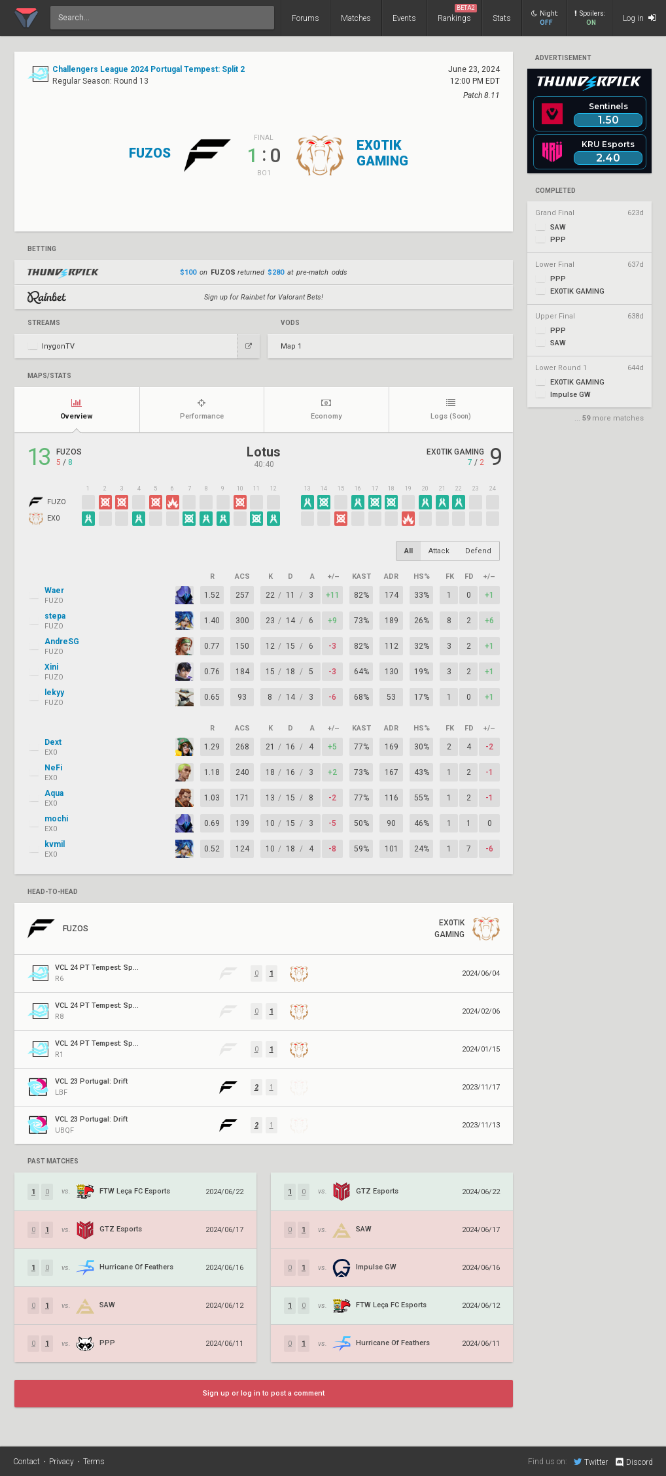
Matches (356, 18)
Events (404, 18)
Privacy (61, 1462)
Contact (26, 1462)
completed (555, 191)
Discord (633, 1462)
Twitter (591, 1461)
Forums (305, 18)
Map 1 (291, 346)
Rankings (457, 13)
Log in (639, 18)
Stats (502, 18)
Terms (94, 1462)
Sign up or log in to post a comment (263, 1393)
